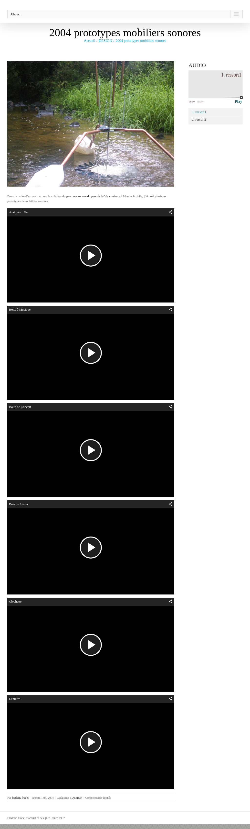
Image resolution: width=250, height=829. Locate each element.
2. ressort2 (199, 119)
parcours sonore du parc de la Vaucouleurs (93, 196)
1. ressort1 (199, 112)
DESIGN (77, 797)
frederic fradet (20, 797)
